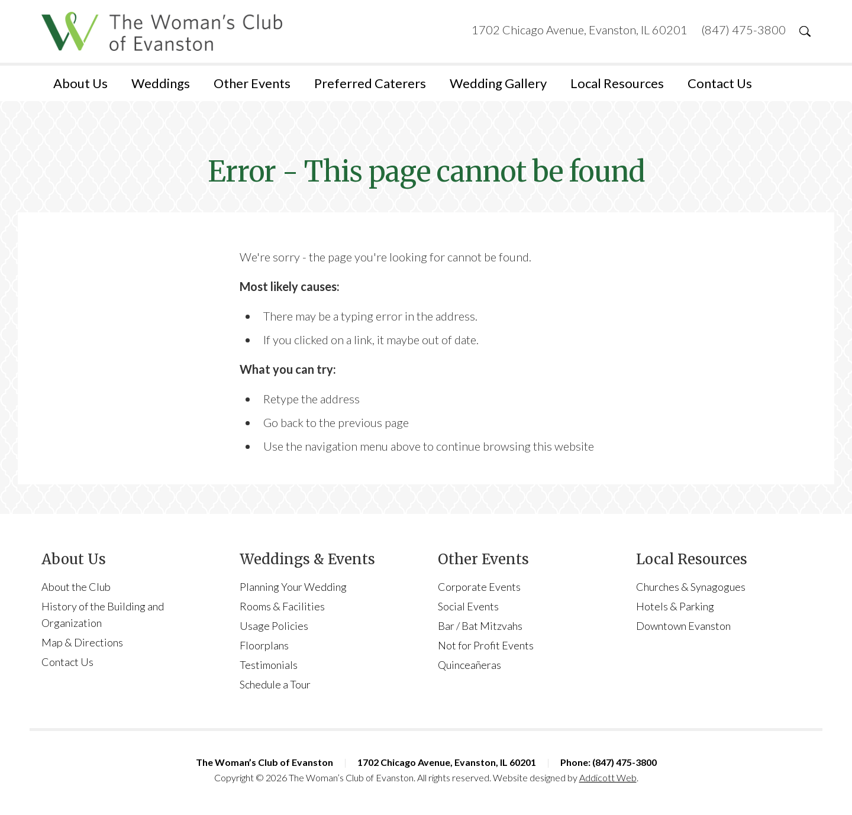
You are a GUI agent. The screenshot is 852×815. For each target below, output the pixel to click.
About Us (80, 83)
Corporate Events (479, 586)
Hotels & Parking (675, 606)
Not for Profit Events (486, 645)
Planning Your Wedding (293, 586)
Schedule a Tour (275, 684)
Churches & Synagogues (691, 586)
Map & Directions (82, 642)
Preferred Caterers (370, 83)
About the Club (76, 586)
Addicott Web (608, 777)
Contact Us (720, 83)
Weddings (160, 83)
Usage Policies (274, 625)
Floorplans (264, 645)
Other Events (252, 83)
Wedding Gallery (498, 83)
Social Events (468, 606)
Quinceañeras (469, 664)
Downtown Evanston (683, 625)
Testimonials (269, 664)
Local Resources (617, 83)
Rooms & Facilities (282, 606)
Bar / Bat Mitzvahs (480, 625)
